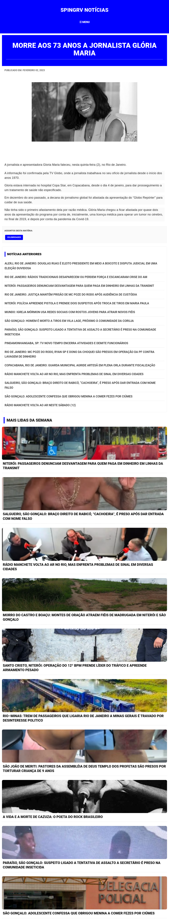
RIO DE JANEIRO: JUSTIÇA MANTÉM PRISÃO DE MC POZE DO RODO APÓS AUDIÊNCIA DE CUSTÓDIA (71, 294)
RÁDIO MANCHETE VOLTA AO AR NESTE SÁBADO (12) (40, 405)
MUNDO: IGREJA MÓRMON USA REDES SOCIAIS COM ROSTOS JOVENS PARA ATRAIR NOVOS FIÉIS (70, 312)
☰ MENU (84, 22)
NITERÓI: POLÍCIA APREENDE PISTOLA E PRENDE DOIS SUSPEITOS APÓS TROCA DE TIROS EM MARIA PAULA (77, 303)
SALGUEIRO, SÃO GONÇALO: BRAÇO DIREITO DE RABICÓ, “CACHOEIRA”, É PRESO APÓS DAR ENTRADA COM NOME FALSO (80, 385)
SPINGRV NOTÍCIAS (84, 10)
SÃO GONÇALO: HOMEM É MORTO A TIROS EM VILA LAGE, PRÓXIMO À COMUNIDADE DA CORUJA (69, 320)
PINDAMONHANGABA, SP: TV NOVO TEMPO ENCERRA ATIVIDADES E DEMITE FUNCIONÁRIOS (66, 343)
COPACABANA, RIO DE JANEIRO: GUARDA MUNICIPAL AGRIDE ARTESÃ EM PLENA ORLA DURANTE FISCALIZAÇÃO (80, 365)
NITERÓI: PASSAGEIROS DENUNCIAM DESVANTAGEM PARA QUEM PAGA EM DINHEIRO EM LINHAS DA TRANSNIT (79, 285)
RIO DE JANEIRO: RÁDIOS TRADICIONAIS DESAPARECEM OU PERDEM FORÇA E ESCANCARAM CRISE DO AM (76, 277)
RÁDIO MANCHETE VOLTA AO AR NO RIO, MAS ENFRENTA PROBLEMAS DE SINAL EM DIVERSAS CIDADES (74, 374)
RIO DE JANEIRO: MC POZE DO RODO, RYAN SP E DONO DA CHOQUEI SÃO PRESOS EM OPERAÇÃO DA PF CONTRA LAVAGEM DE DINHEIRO (79, 354)
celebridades (14, 237)
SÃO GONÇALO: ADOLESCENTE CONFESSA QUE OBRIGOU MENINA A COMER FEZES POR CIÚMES (69, 396)
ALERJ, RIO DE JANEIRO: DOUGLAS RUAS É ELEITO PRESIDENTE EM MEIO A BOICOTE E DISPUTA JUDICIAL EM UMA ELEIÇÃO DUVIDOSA (81, 266)
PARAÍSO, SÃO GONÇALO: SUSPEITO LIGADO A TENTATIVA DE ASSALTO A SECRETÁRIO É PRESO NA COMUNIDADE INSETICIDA (80, 332)
